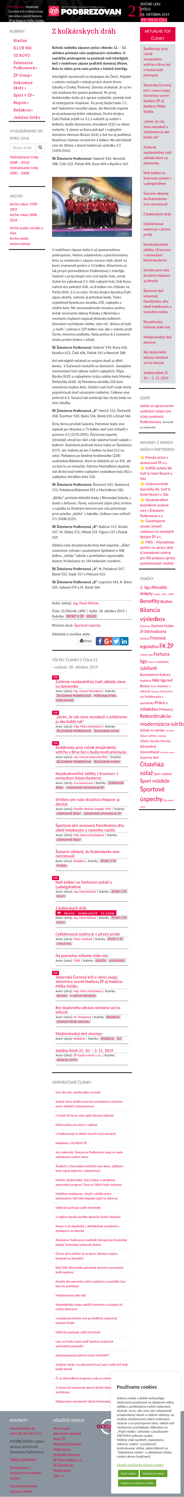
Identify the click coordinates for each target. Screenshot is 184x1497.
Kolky (91, 616)
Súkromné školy (23, 85)
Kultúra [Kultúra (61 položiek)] (164, 674)
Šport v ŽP (23, 95)
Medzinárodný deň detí (71, 1295)
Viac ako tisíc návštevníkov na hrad (78, 1092)
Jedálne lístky (27, 117)
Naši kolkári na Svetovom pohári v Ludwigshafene (157, 178)
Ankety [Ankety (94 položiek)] (146, 593)
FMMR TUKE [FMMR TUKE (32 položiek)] (146, 654)
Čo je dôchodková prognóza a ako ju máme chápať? (89, 1378)
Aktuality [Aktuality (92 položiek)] (159, 587)
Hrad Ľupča (61, 1428)
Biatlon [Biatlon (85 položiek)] (166, 601)
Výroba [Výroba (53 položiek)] (154, 741)
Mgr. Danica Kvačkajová (89, 835)
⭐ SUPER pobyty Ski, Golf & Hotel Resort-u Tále (156, 473)
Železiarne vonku (107, 762)
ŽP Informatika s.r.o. (68, 1460)
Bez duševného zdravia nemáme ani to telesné (155, 357)
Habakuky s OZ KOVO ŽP (71, 1143)
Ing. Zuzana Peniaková (88, 691)
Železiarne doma (106, 731)
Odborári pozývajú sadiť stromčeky (78, 1208)
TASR (77, 961)
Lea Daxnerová (83, 783)
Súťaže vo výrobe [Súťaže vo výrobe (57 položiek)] (152, 730)
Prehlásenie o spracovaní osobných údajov (25, 1473)
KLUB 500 (22, 47)
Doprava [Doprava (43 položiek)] (145, 626)
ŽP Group (22, 75)
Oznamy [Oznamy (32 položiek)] (155, 691)
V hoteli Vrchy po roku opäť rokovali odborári (85, 1115)
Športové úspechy (87, 625)
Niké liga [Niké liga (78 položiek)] (159, 680)
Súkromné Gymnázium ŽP (85, 788)
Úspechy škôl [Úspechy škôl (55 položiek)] (149, 757)
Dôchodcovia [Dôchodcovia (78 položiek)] (155, 631)
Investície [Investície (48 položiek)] (162, 662)
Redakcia (23, 109)
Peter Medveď (83, 939)
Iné (119, 1039)
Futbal (62, 866)
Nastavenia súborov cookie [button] (137, 1483)
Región (21, 102)
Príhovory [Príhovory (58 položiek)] (166, 709)
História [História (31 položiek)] (152, 662)
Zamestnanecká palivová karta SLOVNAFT (82, 1355)
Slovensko (117, 961)
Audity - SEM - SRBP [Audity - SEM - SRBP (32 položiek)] (163, 594)
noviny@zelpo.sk (22, 1428)
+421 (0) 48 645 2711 (26, 1433)
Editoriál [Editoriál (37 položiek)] (144, 638)
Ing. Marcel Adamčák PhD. (91, 757)
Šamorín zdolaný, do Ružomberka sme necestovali (156, 198)
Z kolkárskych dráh (157, 214)
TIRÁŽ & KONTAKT (23, 1460)
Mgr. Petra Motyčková (88, 726)
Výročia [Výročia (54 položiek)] (165, 741)
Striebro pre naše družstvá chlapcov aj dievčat (156, 275)
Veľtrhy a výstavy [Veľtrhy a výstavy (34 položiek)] (157, 736)
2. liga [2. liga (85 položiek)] (145, 587)
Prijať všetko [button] (128, 1473)
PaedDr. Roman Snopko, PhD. (92, 809)
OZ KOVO (21, 55)
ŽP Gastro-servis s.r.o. (88, 1055)
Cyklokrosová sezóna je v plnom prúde (156, 229)
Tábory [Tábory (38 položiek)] (144, 736)
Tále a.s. (59, 1476)
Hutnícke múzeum (66, 1455)
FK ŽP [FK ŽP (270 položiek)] (166, 646)
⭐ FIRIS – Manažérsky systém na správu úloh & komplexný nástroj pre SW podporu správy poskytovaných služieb (157, 552)
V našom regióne (83, 996)
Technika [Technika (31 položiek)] (169, 730)
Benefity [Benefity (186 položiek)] (149, 601)
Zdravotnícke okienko (73, 1022)
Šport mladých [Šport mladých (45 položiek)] (163, 774)
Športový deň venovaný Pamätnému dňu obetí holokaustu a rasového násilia (157, 301)
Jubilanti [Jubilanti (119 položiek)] (148, 668)
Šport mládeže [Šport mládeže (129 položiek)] (155, 781)
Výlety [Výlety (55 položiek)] (144, 741)
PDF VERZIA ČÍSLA (154, 20)
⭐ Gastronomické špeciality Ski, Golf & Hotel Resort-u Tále (155, 489)
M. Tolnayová (82, 1017)
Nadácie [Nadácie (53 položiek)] (145, 680)
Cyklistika (64, 944)
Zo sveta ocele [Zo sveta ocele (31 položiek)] (167, 752)
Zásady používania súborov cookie (140, 1465)
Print (86, 641)
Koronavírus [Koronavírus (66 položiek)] (149, 674)
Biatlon (20, 40)
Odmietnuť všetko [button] (154, 1473)
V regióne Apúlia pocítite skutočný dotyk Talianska (88, 1217)
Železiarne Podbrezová (25, 65)
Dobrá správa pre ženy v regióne (76, 1125)
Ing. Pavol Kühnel (86, 603)
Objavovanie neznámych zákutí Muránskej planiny (88, 1401)
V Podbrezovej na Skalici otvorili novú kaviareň (86, 1134)
